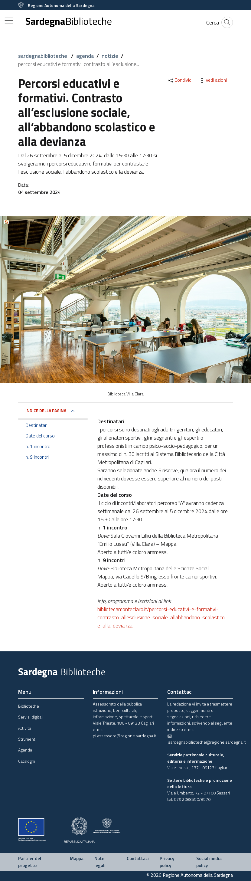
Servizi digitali (30, 717)
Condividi (179, 80)
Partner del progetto (29, 862)
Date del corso (40, 435)
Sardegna (68, 21)
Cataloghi (26, 761)
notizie (110, 56)
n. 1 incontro (38, 446)
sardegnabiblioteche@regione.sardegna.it (206, 739)
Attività (24, 728)
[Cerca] (212, 22)
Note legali (100, 862)
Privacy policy (167, 862)
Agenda (25, 750)
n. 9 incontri (37, 456)
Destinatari (36, 425)
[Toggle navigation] (9, 20)
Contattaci (138, 858)
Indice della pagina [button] (45, 410)
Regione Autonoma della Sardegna (61, 5)
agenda (85, 56)
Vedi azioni (212, 80)
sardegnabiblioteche (43, 56)
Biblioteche (28, 706)
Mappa (76, 858)
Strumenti (27, 739)
